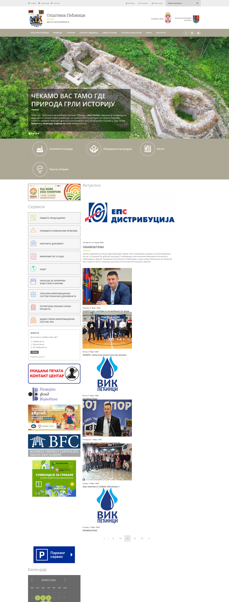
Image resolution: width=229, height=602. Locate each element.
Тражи (151, 555)
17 (185, 218)
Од (73, 555)
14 (169, 218)
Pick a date (105, 555)
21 (169, 223)
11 (191, 213)
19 (196, 218)
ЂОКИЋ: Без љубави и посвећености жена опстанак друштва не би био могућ (92, 286)
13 (127, 384)
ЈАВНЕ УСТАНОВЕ (110, 32)
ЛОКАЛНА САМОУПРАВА (131, 32)
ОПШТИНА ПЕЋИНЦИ (40, 32)
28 (169, 229)
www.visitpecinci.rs (76, 123)
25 (191, 223)
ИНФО (149, 32)
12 (120, 384)
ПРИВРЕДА (57, 32)
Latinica (57, 3)
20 (164, 223)
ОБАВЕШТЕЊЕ (82, 223)
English (34, 3)
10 (106, 384)
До (110, 555)
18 (191, 218)
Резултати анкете (37, 333)
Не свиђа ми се (39, 323)
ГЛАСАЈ (34, 328)
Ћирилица (45, 3)
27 (164, 229)
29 (174, 229)
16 (180, 218)
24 (185, 223)
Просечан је (37, 320)
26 (196, 223)
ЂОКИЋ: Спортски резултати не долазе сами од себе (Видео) (133, 285)
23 (180, 223)
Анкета (34, 309)
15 (174, 218)
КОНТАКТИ (161, 32)
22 (174, 223)
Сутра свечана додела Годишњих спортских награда (134, 329)
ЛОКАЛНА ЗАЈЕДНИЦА (88, 32)
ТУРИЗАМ (71, 32)
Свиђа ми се (37, 318)
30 (180, 229)
